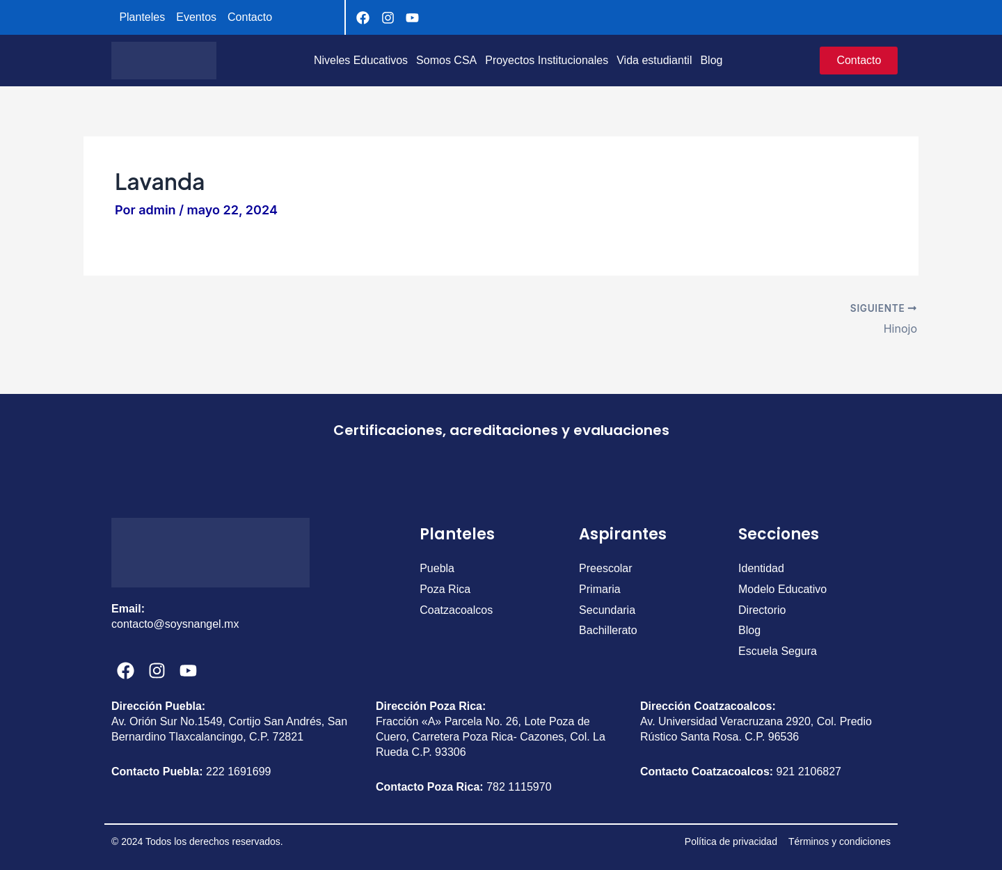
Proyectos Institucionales (546, 60)
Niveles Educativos (361, 60)
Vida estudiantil (654, 60)
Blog (711, 60)
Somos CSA (446, 60)
